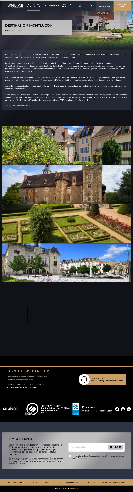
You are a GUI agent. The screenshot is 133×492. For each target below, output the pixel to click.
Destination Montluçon (33, 5)
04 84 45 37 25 (97, 378)
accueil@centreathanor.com (98, 411)
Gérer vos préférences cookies (112, 482)
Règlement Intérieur (74, 482)
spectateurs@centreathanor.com (107, 380)
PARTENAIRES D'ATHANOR (122, 5)
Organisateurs (51, 6)
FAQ (94, 482)
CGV (87, 482)
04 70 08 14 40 (91, 407)
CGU (27, 482)
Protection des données (42, 482)
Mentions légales (15, 482)
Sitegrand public (105, 5)
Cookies (59, 482)
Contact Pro (66, 5)
